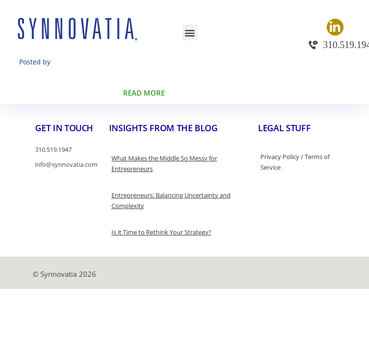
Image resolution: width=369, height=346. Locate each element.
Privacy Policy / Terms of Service (295, 162)
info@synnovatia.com (66, 164)
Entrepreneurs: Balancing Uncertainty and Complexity (171, 200)
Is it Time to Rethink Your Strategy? (161, 232)
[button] (190, 32)
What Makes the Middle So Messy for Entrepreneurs (164, 163)
